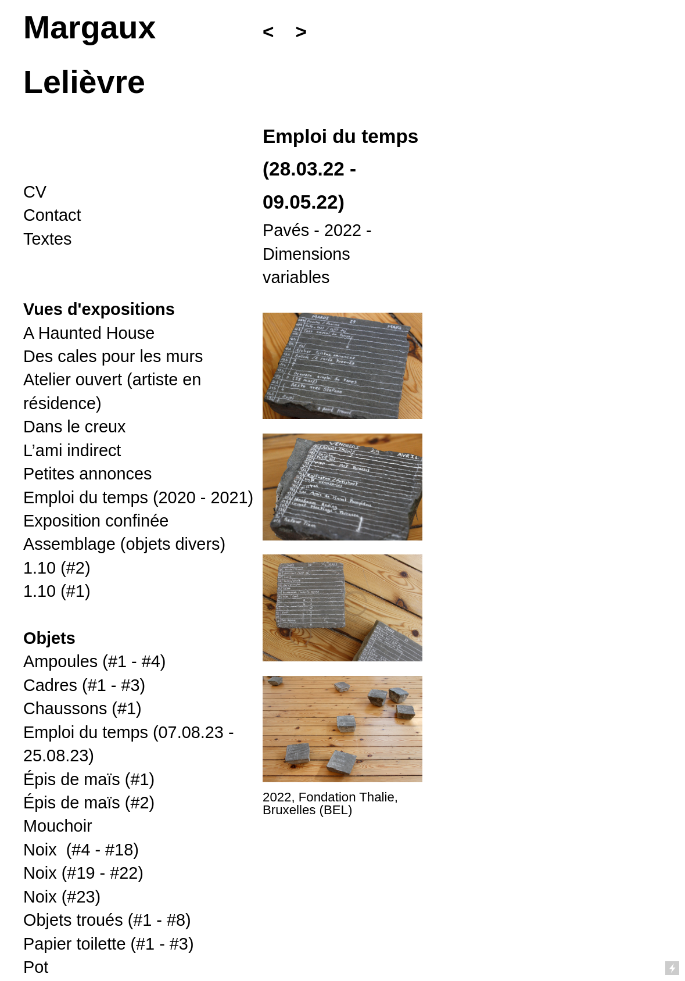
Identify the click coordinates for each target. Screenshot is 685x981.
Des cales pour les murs (113, 356)
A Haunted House (89, 333)
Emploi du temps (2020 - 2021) (138, 497)
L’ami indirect (72, 450)
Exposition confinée (95, 520)
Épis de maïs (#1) (89, 779)
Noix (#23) (62, 896)
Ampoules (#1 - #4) (94, 661)
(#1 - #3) (108, 944)
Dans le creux (74, 426)
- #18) (81, 849)
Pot (35, 967)
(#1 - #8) (107, 920)
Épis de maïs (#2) (89, 802)
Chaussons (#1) (82, 708)
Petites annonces (87, 473)
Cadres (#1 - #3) (84, 685)
